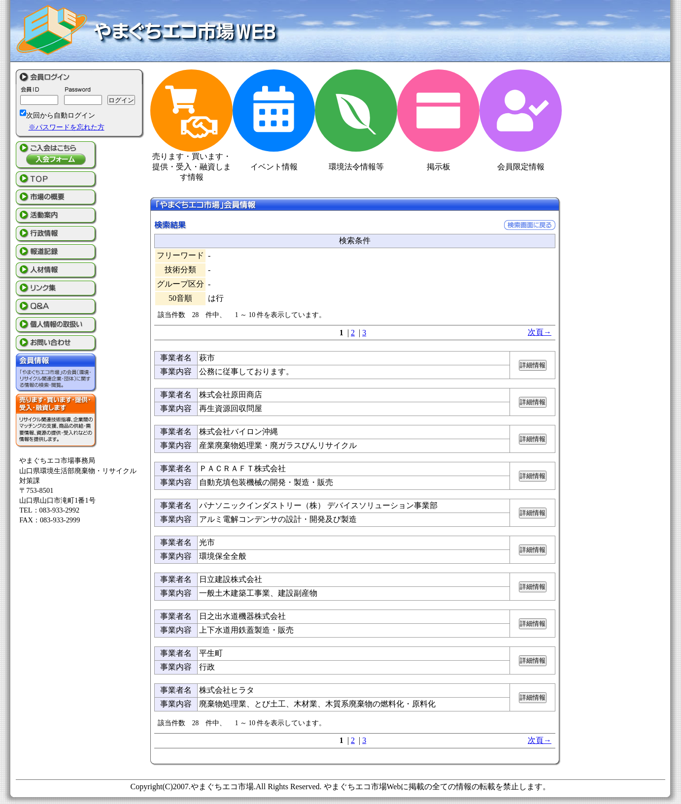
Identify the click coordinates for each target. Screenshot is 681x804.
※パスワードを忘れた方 (66, 127)
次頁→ (539, 332)
